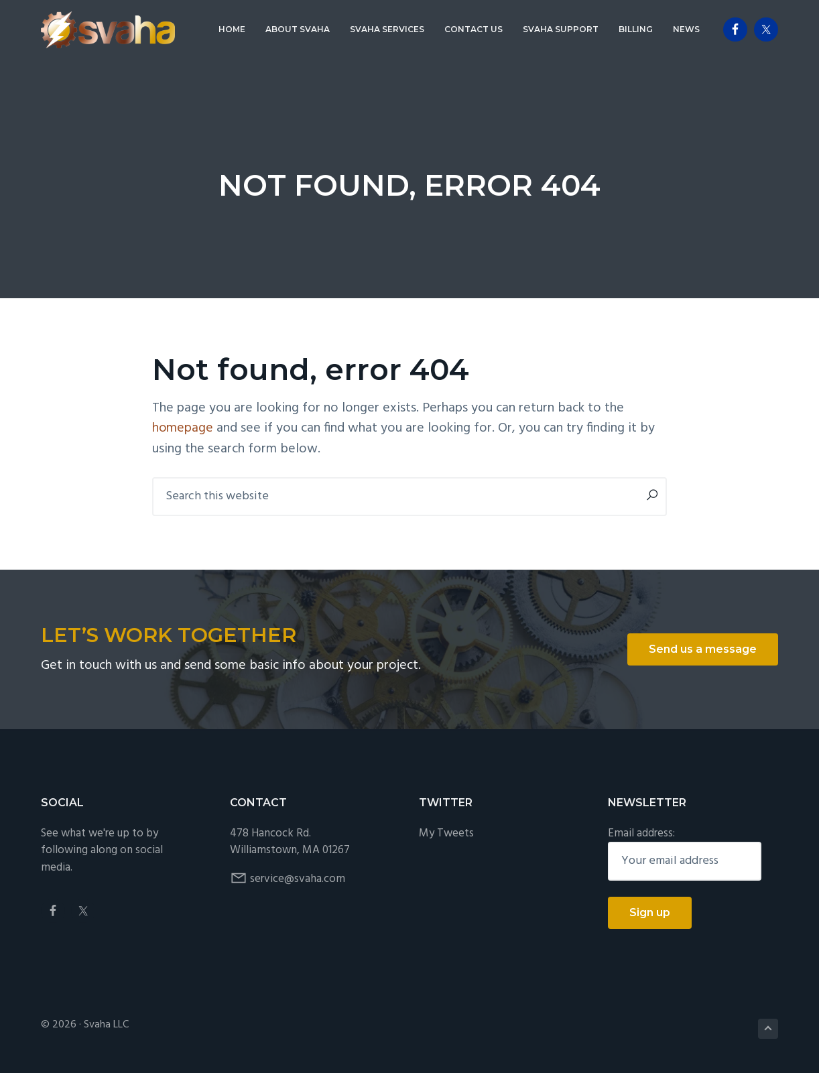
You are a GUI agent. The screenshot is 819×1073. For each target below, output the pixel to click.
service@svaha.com (297, 878)
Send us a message (703, 649)
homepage (183, 428)
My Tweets (446, 833)
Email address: (641, 833)
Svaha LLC (106, 1024)
